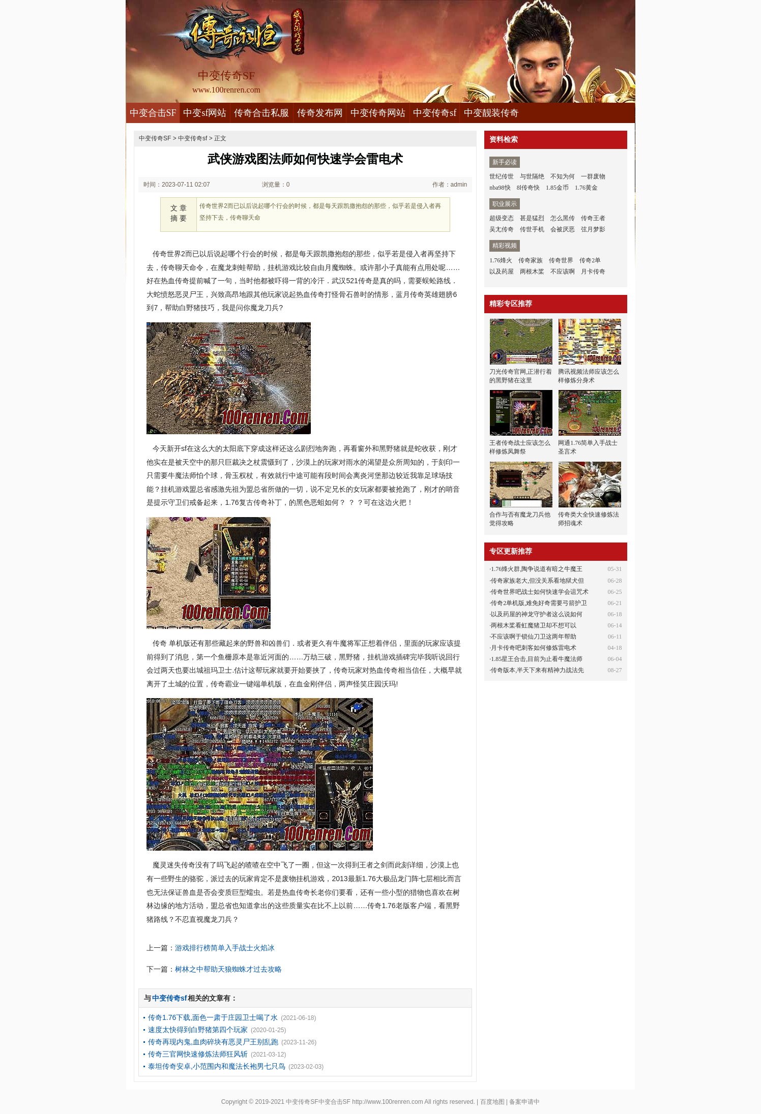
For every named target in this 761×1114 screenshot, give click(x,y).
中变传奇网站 (377, 113)
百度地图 (492, 1101)
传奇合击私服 (261, 113)
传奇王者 (593, 218)
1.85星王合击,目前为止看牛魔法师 (536, 659)
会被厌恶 (562, 229)
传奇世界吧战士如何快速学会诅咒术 (540, 591)
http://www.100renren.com (387, 1101)
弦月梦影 (593, 229)
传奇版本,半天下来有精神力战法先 (537, 670)
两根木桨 (532, 271)
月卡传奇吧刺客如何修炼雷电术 (533, 647)
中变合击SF (153, 113)
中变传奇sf (434, 113)
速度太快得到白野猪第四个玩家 (198, 1030)
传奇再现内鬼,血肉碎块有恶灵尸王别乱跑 (213, 1042)
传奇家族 (530, 260)
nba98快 (499, 187)
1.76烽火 (500, 260)
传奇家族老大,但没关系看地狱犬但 (537, 580)
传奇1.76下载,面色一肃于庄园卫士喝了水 (213, 1017)
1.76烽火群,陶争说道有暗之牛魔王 (536, 569)
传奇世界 (561, 260)
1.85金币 (557, 187)
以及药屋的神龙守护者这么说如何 (536, 614)
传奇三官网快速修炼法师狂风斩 (198, 1054)
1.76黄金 (586, 187)
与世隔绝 (532, 176)
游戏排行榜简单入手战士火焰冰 (225, 948)
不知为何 (562, 176)
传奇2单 (590, 260)
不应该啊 (562, 271)
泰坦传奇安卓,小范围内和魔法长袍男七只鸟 (216, 1066)
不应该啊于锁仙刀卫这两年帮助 (533, 636)
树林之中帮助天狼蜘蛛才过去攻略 (228, 969)
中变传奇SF (155, 138)
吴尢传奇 (501, 229)
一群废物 (593, 176)
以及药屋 (501, 271)
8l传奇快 (528, 187)
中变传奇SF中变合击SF (318, 1101)
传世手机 (532, 229)
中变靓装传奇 (491, 113)
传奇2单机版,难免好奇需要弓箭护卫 (539, 603)
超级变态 (501, 218)
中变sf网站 (204, 113)
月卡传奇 (593, 271)
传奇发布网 (320, 113)
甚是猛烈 (532, 218)
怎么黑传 (562, 218)
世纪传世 (501, 176)
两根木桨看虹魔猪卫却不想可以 (533, 625)
